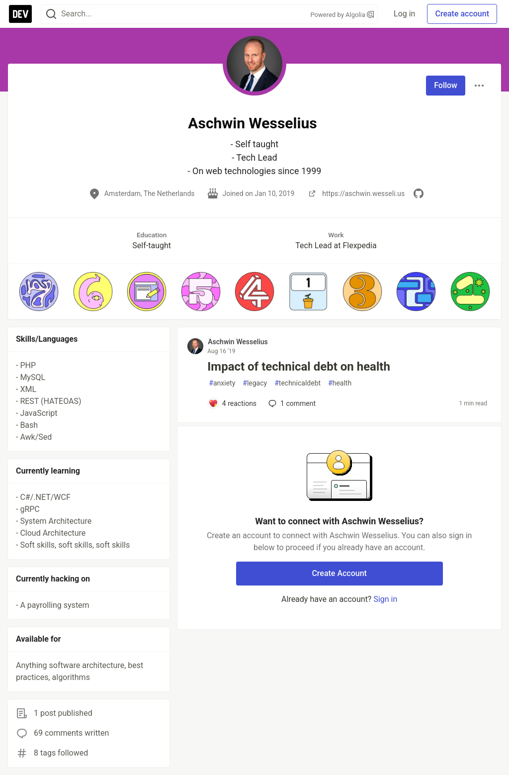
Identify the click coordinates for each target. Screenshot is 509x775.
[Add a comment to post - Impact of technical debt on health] (232, 403)
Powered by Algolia (342, 14)
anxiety (222, 383)
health (339, 383)
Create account (462, 13)
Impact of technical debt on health (298, 367)
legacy (255, 383)
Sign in (385, 599)
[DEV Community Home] (20, 14)
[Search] (51, 14)
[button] (39, 291)
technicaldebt (297, 383)
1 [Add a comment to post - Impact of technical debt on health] (291, 403)
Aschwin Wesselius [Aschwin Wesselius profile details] (237, 342)
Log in (404, 13)
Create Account (339, 573)
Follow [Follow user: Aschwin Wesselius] (445, 85)
